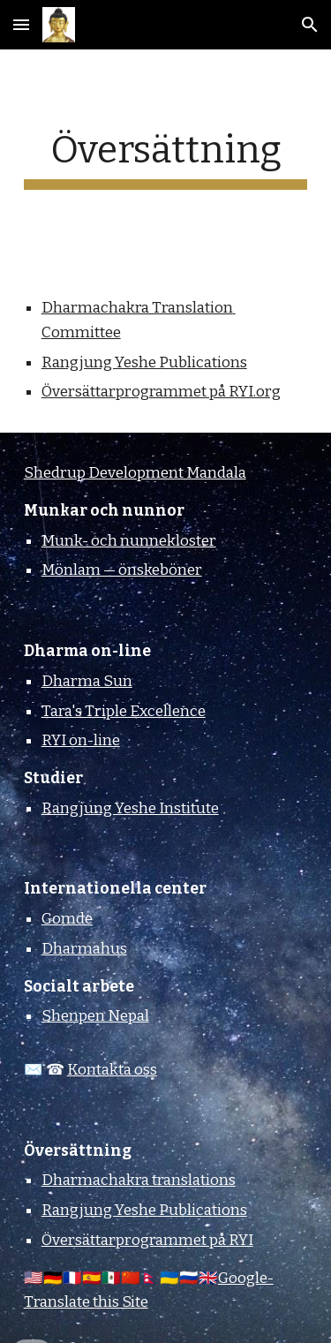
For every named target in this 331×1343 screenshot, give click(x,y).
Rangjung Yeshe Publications (144, 362)
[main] (166, 158)
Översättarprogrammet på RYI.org (161, 391)
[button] (21, 24)
